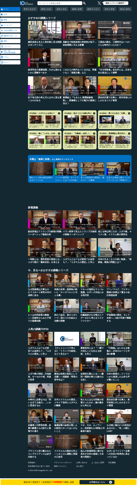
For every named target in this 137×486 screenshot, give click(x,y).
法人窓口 (80, 466)
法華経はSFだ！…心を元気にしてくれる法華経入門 (88, 126)
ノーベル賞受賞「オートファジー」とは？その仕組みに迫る (52, 147)
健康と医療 (77, 9)
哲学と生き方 (30, 9)
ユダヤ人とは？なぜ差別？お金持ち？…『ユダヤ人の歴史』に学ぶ (36, 126)
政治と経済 (125, 9)
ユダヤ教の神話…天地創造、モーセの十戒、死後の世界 (52, 126)
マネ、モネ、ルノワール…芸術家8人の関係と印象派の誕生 (71, 147)
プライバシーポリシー (63, 462)
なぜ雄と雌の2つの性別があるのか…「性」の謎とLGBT (36, 147)
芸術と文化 (62, 9)
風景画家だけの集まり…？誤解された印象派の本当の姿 (88, 147)
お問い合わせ (81, 462)
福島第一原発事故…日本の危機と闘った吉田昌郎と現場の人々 (106, 147)
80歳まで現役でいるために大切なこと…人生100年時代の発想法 (122, 126)
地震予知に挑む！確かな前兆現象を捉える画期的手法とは (122, 147)
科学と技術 (110, 9)
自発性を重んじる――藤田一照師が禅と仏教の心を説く (71, 126)
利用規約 (31, 462)
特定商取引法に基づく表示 (39, 466)
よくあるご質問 (97, 462)
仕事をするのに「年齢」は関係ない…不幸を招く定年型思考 (106, 126)
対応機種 (112, 462)
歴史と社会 (46, 9)
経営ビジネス (93, 9)
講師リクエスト (60, 466)
